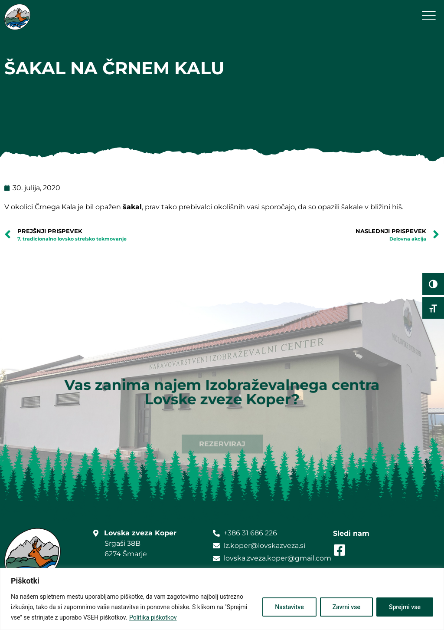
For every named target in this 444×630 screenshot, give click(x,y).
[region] (222, 599)
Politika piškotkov (153, 617)
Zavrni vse (346, 607)
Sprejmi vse (405, 607)
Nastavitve (289, 607)
